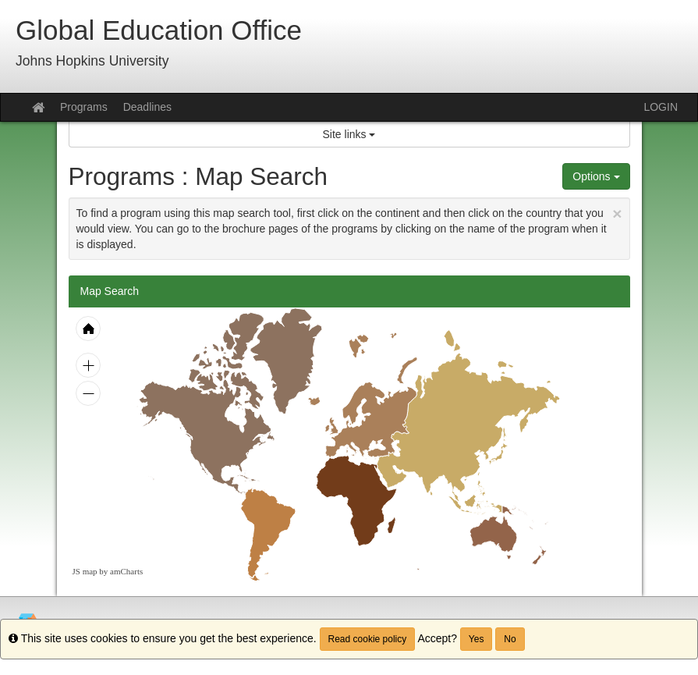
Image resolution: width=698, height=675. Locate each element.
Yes (476, 639)
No (510, 639)
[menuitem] (268, 534)
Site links (349, 134)
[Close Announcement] (617, 213)
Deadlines (147, 107)
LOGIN (660, 107)
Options (595, 176)
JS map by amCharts (108, 571)
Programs (84, 107)
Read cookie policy (367, 639)
